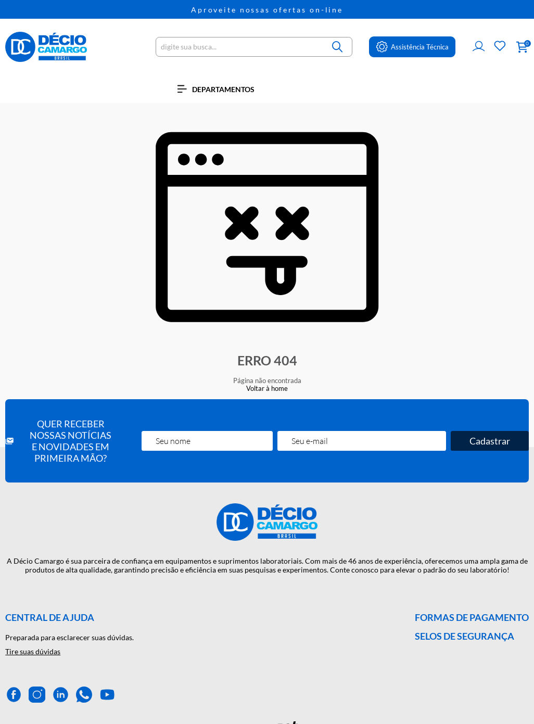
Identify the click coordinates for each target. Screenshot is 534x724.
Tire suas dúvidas (32, 651)
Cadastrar (489, 441)
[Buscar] (338, 47)
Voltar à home (267, 388)
